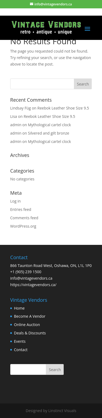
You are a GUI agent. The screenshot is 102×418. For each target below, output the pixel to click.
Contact (21, 349)
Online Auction (27, 324)
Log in (15, 201)
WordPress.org (23, 226)
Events (20, 341)
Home (19, 308)
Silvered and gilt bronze (48, 133)
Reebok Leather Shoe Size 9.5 (63, 108)
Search (55, 369)
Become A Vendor (29, 316)
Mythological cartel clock (49, 124)
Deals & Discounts (30, 332)
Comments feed (24, 217)
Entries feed (20, 209)
